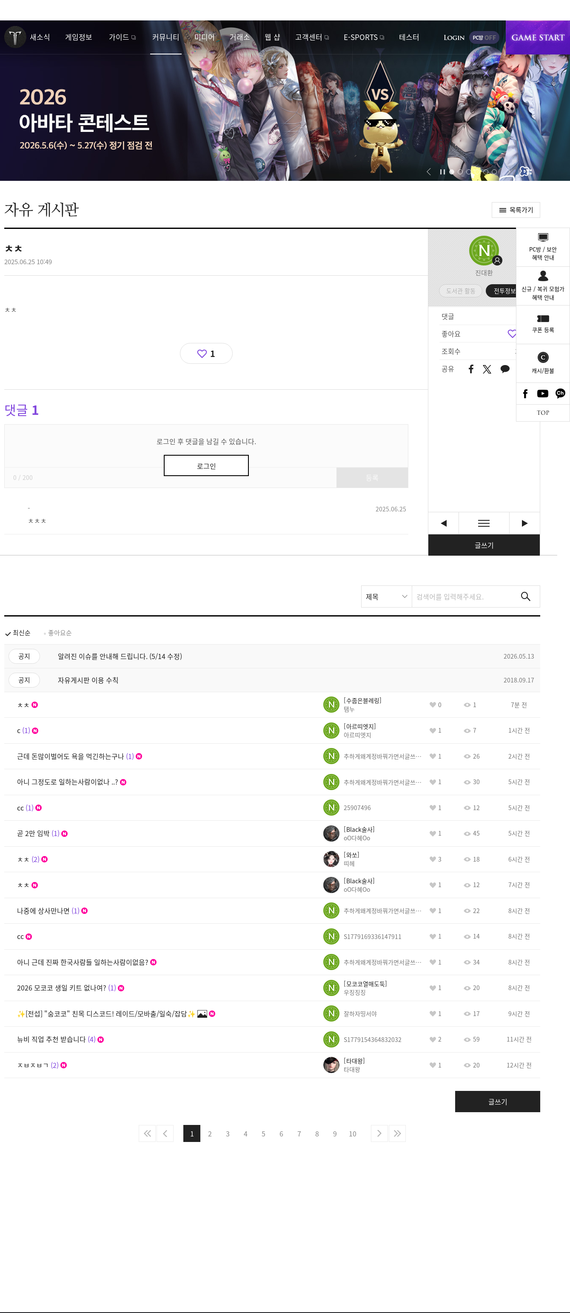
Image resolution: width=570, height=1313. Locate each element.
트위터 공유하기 (486, 369)
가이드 (119, 36)
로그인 (454, 37)
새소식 (40, 36)
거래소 (240, 36)
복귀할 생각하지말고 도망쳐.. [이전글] (443, 523)
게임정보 (78, 36)
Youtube (543, 393)
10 (352, 1133)
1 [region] (212, 353)
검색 (526, 596)
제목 (372, 596)
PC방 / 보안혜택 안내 (543, 253)
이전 (165, 1133)
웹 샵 (272, 36)
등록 (372, 477)
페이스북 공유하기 (471, 369)
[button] (428, 172)
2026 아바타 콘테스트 (285, 100)
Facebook (525, 393)
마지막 (397, 1133)
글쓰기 (484, 545)
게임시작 (538, 37)
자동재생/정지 (442, 172)
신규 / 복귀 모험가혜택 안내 (543, 293)
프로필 (484, 250)
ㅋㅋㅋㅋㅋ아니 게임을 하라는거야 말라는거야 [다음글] (525, 523)
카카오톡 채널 (561, 393)
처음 (147, 1133)
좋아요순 (60, 632)
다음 (379, 1133)
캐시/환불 (543, 370)
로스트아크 (15, 37)
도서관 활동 (461, 290)
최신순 (22, 632)
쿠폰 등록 (543, 329)
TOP (543, 412)
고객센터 (308, 36)
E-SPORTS (361, 36)
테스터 (409, 36)
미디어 (204, 36)
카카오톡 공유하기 (505, 369)
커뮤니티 (166, 36)
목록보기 (484, 523)
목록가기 (521, 209)
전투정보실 (508, 290)
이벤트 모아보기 (529, 172)
